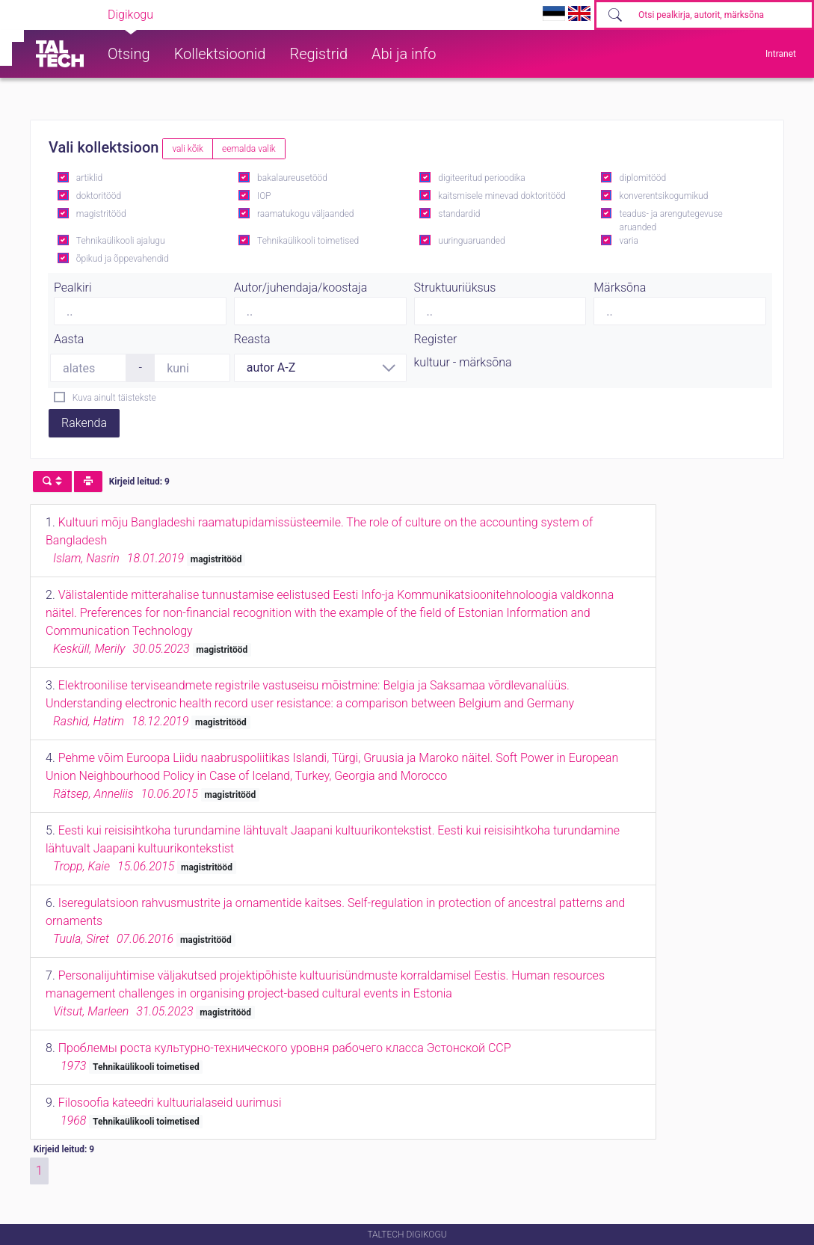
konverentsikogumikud (664, 196)
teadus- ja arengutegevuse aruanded (671, 221)
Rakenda (84, 423)
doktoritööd (98, 196)
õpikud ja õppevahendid (122, 258)
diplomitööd (643, 178)
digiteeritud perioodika (481, 178)
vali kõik (187, 149)
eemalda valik (249, 149)
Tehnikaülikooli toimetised (308, 241)
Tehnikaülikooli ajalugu (120, 241)
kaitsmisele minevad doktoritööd (501, 196)
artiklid (89, 178)
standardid (459, 214)
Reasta (252, 339)
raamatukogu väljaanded (305, 214)
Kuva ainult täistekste (114, 398)
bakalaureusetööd (292, 178)
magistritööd (101, 214)
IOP (264, 196)
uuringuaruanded (471, 241)
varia (629, 241)
